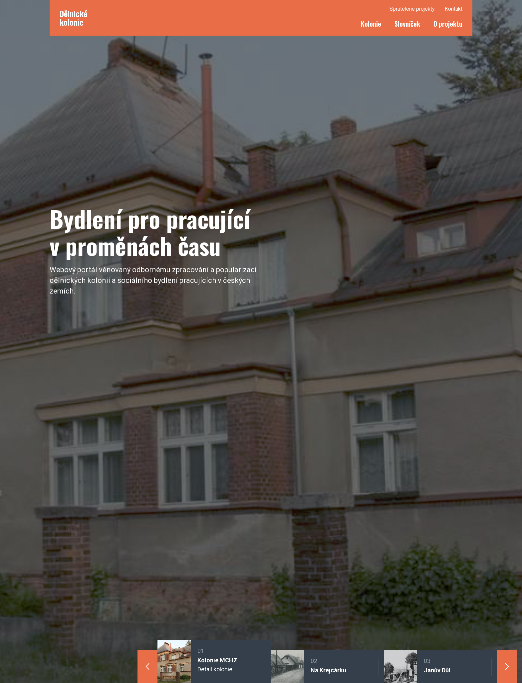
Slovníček (407, 24)
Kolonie (371, 24)
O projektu (447, 24)
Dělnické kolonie (74, 17)
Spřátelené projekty (412, 9)
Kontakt (453, 9)
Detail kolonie (214, 669)
